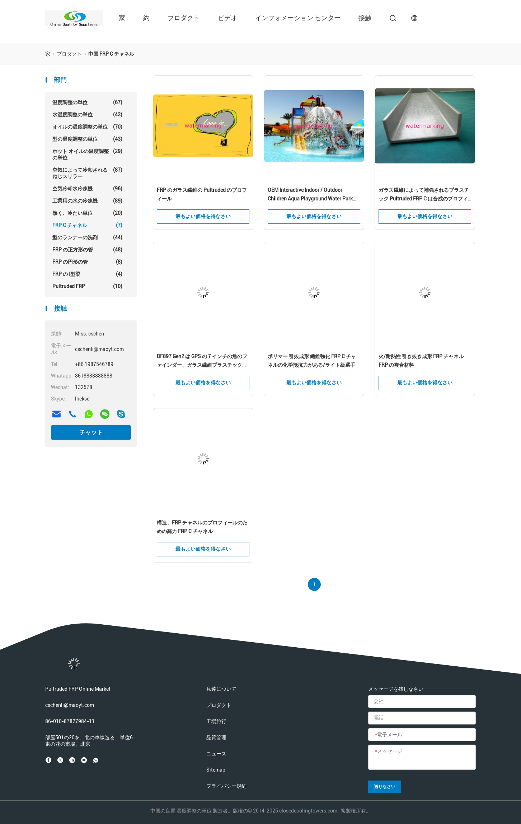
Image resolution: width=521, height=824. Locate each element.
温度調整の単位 (87, 102)
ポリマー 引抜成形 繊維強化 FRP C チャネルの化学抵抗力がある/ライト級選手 (312, 360)
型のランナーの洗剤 (87, 237)
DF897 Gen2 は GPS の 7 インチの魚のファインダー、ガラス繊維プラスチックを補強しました (202, 361)
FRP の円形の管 (87, 262)
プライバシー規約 (226, 786)
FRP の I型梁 (87, 274)
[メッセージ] (422, 757)
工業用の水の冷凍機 (87, 201)
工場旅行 (216, 721)
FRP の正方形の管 (87, 249)
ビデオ (227, 18)
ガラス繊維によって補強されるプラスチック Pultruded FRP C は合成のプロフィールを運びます (424, 195)
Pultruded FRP (87, 286)
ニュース (216, 753)
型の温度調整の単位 (87, 139)
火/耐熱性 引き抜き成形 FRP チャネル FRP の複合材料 (421, 360)
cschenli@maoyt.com (69, 705)
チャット (91, 432)
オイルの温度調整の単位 (87, 127)
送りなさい (384, 786)
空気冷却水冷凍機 (87, 188)
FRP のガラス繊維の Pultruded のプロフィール (202, 194)
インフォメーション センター (298, 18)
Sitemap (215, 770)
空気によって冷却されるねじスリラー (87, 173)
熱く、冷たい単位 (87, 213)
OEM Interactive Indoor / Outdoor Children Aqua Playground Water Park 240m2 (310, 195)
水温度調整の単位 (87, 114)
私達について (221, 689)
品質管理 (216, 737)
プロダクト (184, 18)
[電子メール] (422, 734)
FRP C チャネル (87, 225)
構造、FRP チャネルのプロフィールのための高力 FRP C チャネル (202, 527)
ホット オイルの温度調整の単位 (87, 154)
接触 (364, 18)
